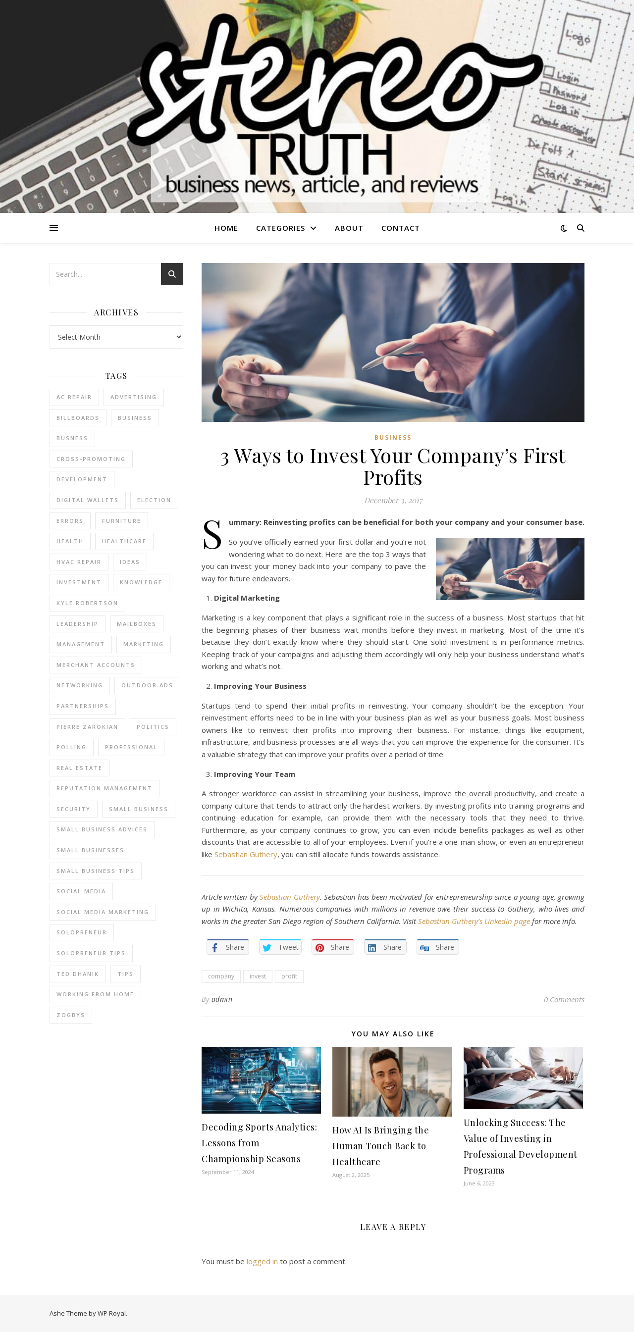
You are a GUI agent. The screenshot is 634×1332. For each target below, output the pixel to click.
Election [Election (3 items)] (154, 500)
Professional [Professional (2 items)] (131, 747)
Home (226, 228)
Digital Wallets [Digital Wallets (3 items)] (87, 500)
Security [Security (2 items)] (73, 809)
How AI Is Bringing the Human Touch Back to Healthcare (380, 1146)
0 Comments (564, 999)
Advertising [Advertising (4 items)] (133, 397)
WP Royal (112, 1313)
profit (289, 976)
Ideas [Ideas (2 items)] (130, 561)
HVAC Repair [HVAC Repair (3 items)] (79, 561)
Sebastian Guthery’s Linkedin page (474, 921)
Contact (400, 228)
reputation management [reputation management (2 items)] (104, 788)
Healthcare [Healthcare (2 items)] (124, 541)
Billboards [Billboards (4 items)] (78, 417)
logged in (262, 1261)
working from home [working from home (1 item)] (95, 994)
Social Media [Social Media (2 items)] (81, 891)
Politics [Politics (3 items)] (153, 726)
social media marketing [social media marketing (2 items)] (102, 912)
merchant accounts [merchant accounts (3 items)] (95, 664)
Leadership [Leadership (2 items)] (77, 623)
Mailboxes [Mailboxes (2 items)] (137, 623)
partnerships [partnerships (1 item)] (82, 706)
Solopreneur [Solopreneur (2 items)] (81, 932)
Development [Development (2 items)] (81, 479)
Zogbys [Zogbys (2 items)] (70, 1015)
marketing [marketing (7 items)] (143, 644)
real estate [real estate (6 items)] (79, 767)
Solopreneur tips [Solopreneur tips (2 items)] (91, 953)
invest (258, 976)
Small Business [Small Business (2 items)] (138, 809)
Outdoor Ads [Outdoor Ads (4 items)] (147, 685)
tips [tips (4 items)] (125, 973)
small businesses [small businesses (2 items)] (90, 850)
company (221, 976)
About (349, 228)
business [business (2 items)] (135, 417)
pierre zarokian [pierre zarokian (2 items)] (87, 726)
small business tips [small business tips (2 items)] (95, 870)
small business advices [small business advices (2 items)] (102, 829)
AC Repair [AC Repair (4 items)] (74, 397)
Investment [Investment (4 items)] (79, 582)
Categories (280, 228)
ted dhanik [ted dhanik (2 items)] (77, 973)
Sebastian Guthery (245, 854)
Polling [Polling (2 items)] (71, 747)
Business (393, 437)
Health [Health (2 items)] (70, 541)
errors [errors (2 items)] (70, 520)
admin (222, 999)
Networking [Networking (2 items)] (79, 685)
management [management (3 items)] (80, 644)
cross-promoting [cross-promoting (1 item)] (91, 458)
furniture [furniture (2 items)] (121, 520)
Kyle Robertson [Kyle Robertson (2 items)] (87, 603)
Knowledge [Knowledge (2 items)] (141, 582)
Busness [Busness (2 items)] (72, 438)
